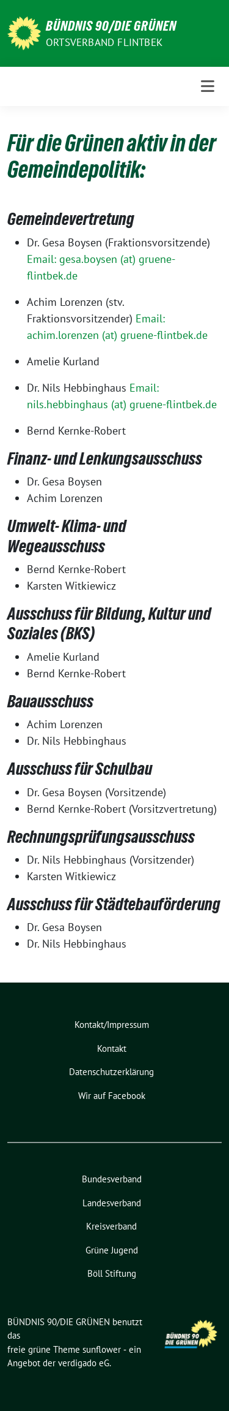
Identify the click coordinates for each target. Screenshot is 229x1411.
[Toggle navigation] (208, 86)
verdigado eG (83, 1363)
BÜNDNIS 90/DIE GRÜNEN (111, 26)
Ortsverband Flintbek (104, 42)
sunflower (101, 1349)
